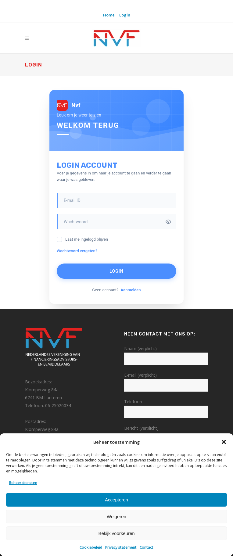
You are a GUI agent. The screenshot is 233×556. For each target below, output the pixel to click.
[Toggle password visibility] (168, 221)
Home (109, 15)
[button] (224, 442)
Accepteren (116, 499)
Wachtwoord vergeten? (77, 251)
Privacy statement (121, 547)
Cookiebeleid (91, 547)
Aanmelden (130, 290)
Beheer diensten (23, 482)
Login (124, 15)
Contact (146, 547)
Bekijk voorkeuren (116, 533)
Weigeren (116, 516)
